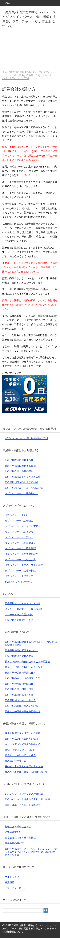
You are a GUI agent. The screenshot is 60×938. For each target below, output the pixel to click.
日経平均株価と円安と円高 (19, 689)
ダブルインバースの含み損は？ (21, 570)
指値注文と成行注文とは (18, 826)
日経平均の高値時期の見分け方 (21, 706)
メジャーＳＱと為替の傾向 (19, 614)
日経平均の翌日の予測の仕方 (20, 672)
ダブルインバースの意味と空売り (22, 526)
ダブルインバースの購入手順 (20, 548)
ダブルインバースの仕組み (19, 520)
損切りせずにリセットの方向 (20, 750)
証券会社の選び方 (14, 843)
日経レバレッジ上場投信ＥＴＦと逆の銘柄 (27, 799)
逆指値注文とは (13, 832)
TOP (27, 75)
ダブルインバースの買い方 (19, 537)
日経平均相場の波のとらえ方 (20, 700)
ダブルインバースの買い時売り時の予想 (26, 438)
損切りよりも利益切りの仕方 (20, 755)
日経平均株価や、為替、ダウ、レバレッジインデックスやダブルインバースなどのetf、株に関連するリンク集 (31, 851)
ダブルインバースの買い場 (19, 532)
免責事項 (9, 882)
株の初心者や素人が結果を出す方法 (24, 766)
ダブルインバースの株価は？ (20, 543)
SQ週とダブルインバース (18, 581)
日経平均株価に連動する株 (19, 460)
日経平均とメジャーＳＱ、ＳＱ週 (22, 603)
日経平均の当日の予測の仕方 (20, 683)
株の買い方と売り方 (15, 761)
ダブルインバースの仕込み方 (20, 559)
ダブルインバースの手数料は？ (21, 493)
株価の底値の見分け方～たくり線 (22, 733)
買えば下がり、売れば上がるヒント (24, 667)
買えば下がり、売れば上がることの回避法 (27, 661)
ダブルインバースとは (17, 515)
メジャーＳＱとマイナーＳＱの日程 (24, 609)
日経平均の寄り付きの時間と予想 (22, 678)
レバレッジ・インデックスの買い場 (24, 793)
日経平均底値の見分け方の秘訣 (21, 738)
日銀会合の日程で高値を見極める (22, 711)
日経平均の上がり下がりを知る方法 (24, 488)
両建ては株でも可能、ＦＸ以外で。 (24, 805)
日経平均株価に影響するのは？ (21, 650)
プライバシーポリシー (17, 888)
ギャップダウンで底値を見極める (22, 744)
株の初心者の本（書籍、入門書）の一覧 (26, 772)
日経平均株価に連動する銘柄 (20, 465)
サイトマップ (12, 877)
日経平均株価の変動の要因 (19, 656)
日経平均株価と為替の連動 (19, 471)
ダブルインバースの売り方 (19, 576)
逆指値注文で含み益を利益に (20, 837)
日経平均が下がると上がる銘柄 (21, 482)
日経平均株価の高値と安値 (19, 695)
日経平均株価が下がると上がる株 (22, 477)
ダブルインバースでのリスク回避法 (24, 565)
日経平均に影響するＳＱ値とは (21, 620)
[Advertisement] (30, 50)
